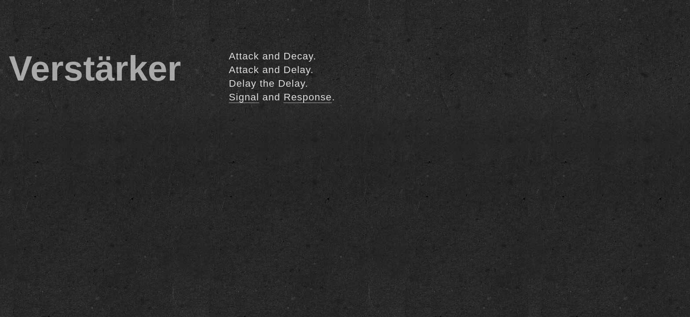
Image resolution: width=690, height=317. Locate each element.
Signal (244, 97)
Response (307, 97)
